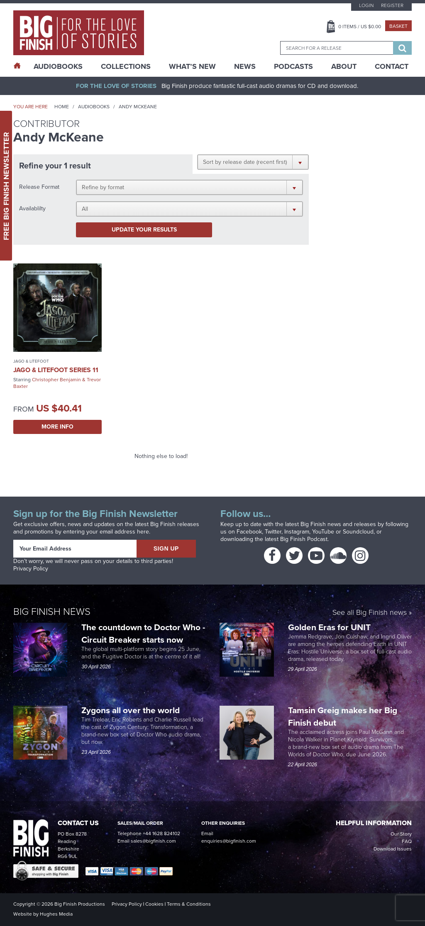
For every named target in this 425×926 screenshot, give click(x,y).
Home (61, 106)
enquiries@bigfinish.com (228, 841)
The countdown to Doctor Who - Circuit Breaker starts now (143, 633)
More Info (57, 426)
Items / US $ (359, 26)
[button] (253, 161)
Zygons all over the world (131, 710)
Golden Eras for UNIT (330, 627)
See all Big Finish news (369, 613)
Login (366, 5)
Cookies (154, 904)
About (344, 66)
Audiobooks (94, 106)
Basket (398, 26)
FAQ (407, 841)
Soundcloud (358, 531)
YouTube (323, 531)
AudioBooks (58, 66)
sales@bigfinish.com (153, 841)
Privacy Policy (30, 568)
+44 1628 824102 (161, 833)
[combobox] (336, 48)
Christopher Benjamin (56, 379)
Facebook (249, 531)
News (245, 66)
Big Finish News (51, 611)
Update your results (144, 229)
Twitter (273, 531)
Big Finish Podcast (303, 539)
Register (392, 5)
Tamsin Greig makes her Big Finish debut (342, 716)
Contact (391, 66)
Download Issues (393, 849)
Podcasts (293, 66)
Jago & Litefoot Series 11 (55, 370)
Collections (126, 66)
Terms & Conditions (189, 904)
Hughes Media (56, 914)
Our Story (401, 834)
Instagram (296, 531)
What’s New (192, 66)
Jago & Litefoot (31, 361)
